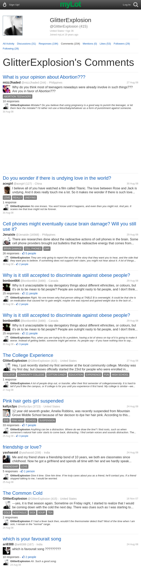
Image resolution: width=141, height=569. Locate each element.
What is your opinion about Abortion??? (44, 77)
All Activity (8, 43)
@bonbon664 (28, 280)
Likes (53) (105, 43)
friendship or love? (22, 447)
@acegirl (19, 183)
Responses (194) (48, 43)
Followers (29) (122, 43)
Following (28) (11, 48)
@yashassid (26, 452)
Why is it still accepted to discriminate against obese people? (66, 275)
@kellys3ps (25, 406)
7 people (31, 425)
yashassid (10, 452)
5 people (31, 253)
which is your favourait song (32, 538)
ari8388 (8, 544)
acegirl (8, 183)
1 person (29, 471)
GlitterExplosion (15, 360)
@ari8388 (20, 544)
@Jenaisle (22, 234)
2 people (23, 264)
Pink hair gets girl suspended (33, 401)
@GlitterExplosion (39, 360)
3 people (23, 344)
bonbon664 (11, 280)
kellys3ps (10, 406)
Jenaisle (9, 234)
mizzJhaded (12, 82)
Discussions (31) (26, 43)
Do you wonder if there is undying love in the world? (57, 178)
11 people (32, 293)
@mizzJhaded (30, 82)
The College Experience (28, 355)
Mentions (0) (90, 43)
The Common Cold (22, 493)
